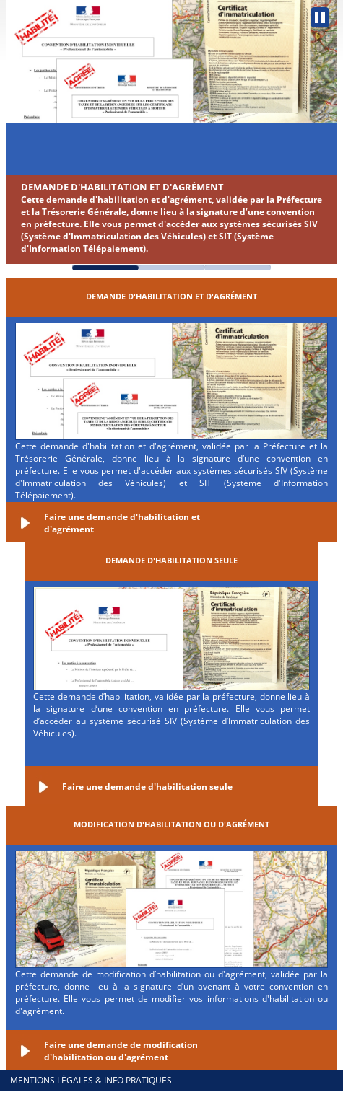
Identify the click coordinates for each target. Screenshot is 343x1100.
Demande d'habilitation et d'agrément (122, 186)
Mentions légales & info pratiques (91, 1080)
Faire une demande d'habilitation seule (147, 786)
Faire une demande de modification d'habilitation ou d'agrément (121, 1051)
